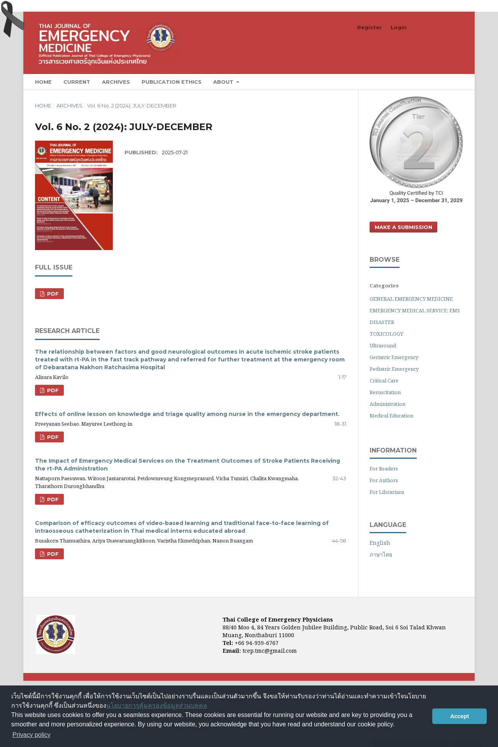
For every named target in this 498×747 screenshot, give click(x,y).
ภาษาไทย (381, 554)
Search (445, 81)
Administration (387, 403)
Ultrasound (383, 345)
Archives (116, 82)
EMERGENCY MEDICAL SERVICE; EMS (415, 310)
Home (43, 82)
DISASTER (382, 322)
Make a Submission (403, 227)
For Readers (384, 468)
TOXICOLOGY (386, 333)
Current (76, 82)
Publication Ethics (172, 82)
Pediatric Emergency (394, 368)
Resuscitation (385, 392)
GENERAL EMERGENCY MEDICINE (411, 298)
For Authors (384, 480)
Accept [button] (459, 716)
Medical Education (391, 415)
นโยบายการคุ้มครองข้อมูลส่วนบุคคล (156, 705)
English (380, 542)
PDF (52, 294)
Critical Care (384, 380)
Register (369, 27)
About (224, 82)
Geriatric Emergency (394, 357)
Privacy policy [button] (31, 734)
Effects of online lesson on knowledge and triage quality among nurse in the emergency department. (187, 414)
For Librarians (387, 491)
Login (399, 27)
